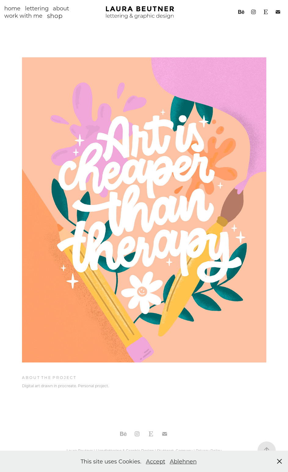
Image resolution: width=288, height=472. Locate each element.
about (61, 8)
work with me (23, 15)
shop (55, 16)
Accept (155, 461)
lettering (37, 8)
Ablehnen (183, 461)
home (12, 8)
